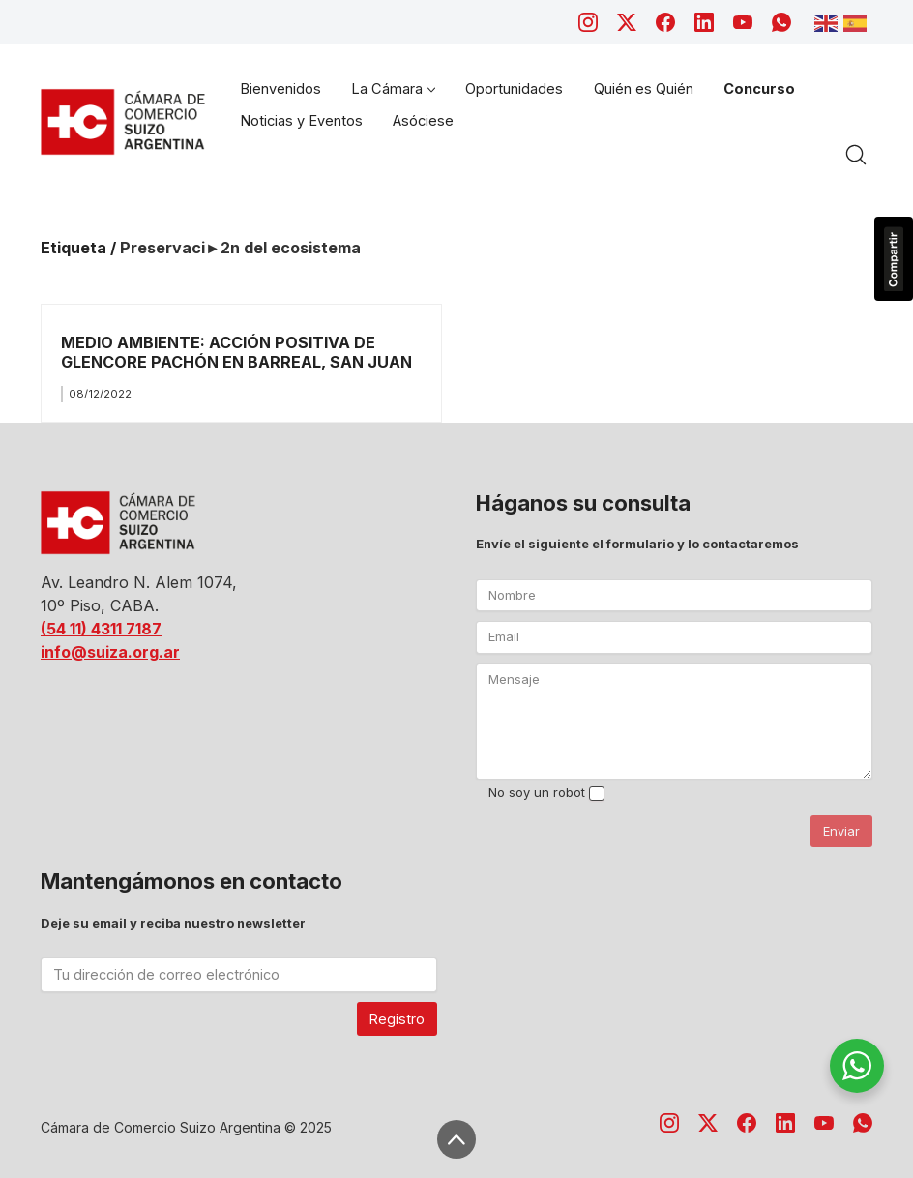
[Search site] (856, 154)
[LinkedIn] (704, 22)
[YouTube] (742, 22)
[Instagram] (588, 22)
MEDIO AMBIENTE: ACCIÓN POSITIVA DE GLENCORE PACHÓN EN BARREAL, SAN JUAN (236, 351)
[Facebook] (665, 22)
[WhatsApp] (781, 22)
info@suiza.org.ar (110, 652)
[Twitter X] (626, 22)
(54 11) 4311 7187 (101, 628)
